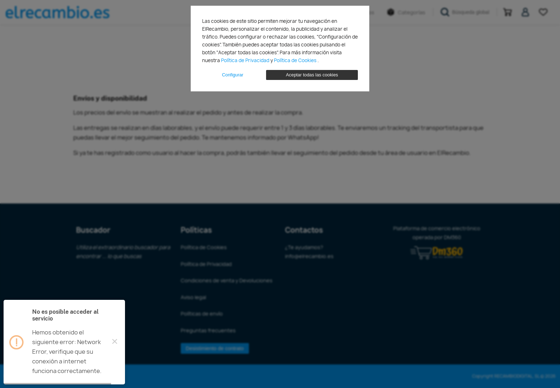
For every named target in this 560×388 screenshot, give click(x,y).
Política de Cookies (296, 60)
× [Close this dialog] (114, 342)
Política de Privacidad (245, 60)
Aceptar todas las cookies (312, 74)
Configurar (233, 74)
